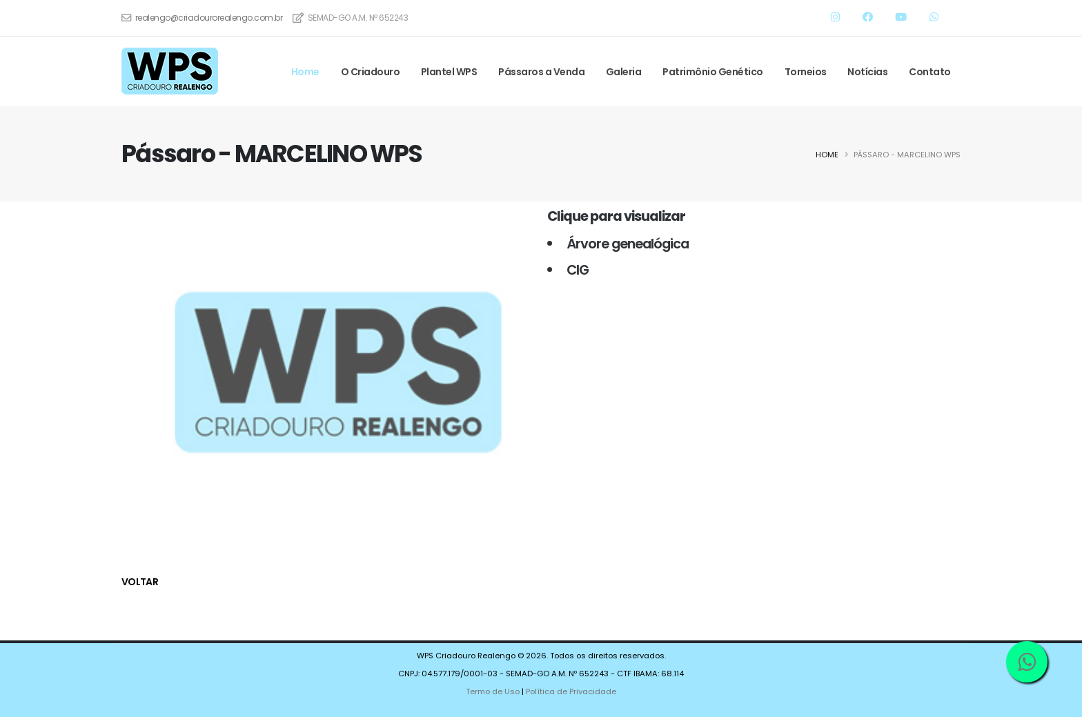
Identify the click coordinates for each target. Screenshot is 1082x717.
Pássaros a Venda (541, 72)
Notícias (867, 72)
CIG (572, 269)
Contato (930, 72)
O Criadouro (370, 72)
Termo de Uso (493, 691)
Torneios (806, 72)
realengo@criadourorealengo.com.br (209, 17)
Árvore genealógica (622, 243)
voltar (139, 582)
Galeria (624, 72)
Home (305, 72)
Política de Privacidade (571, 691)
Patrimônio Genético (712, 72)
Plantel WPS (449, 72)
